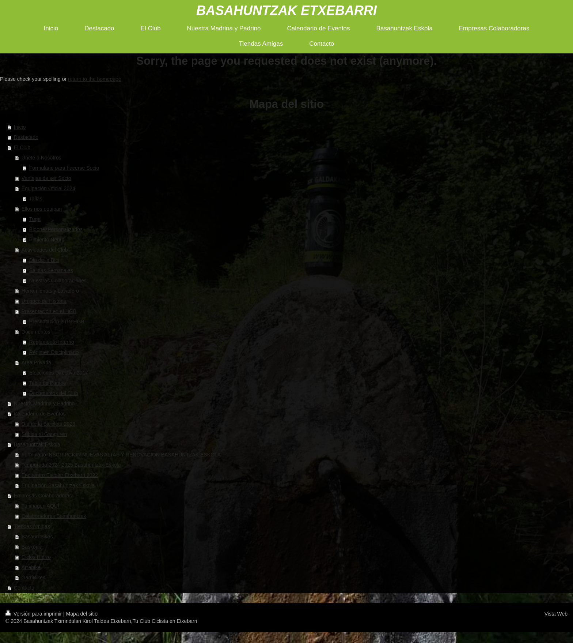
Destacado (26, 137)
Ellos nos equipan (42, 209)
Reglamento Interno (51, 342)
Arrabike (31, 567)
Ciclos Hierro (36, 557)
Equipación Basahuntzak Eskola (58, 485)
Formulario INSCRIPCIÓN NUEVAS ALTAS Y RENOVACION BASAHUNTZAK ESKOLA (121, 455)
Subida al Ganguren (44, 434)
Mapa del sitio (82, 614)
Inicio (20, 127)
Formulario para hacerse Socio (64, 168)
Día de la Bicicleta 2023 (48, 424)
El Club (22, 147)
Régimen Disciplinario (54, 352)
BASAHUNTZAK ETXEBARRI (286, 10)
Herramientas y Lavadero (50, 291)
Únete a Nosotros (41, 158)
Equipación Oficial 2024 (48, 188)
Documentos (36, 332)
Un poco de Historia (44, 301)
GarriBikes (33, 577)
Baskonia (32, 547)
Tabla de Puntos (47, 383)
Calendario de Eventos (40, 414)
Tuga (35, 219)
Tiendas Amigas (32, 526)
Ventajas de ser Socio (46, 178)
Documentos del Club (53, 393)
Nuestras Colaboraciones (58, 280)
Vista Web (556, 614)
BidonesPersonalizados (56, 229)
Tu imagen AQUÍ (40, 506)
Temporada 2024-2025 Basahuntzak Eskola (71, 465)
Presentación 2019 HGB (56, 321)
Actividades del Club (45, 250)
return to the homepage (94, 79)
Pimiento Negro (47, 239)
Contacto (24, 588)
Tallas (35, 199)
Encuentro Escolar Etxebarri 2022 (60, 475)
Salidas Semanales (51, 270)
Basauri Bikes (37, 536)
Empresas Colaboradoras (43, 496)
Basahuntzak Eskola (37, 444)
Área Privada (36, 362)
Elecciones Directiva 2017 (58, 373)
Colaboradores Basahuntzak (54, 516)
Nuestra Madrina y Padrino (44, 403)
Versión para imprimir (34, 614)
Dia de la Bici (44, 260)
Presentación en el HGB (49, 311)
